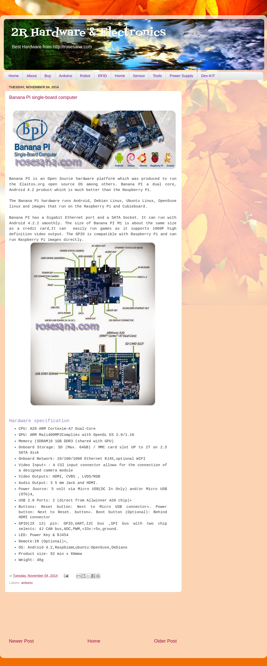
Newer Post (21, 641)
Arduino (65, 75)
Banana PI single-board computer (43, 97)
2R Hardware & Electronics (88, 33)
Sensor (139, 75)
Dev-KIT (208, 75)
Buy (47, 75)
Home (14, 75)
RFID (102, 75)
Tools (157, 75)
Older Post (165, 641)
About (32, 75)
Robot (85, 75)
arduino (27, 583)
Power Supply (181, 75)
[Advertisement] (92, 615)
